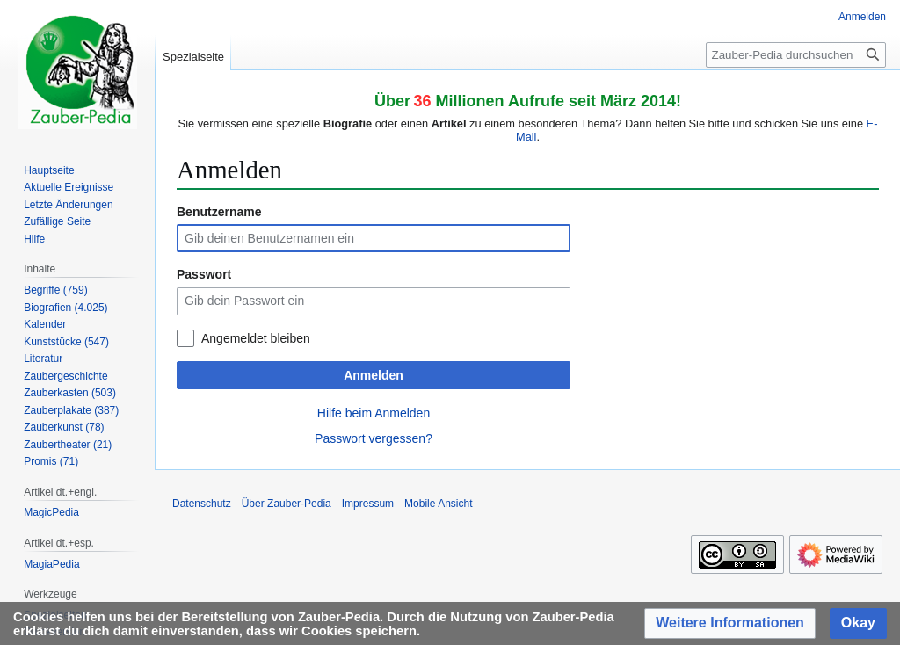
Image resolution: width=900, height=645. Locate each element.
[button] (730, 623)
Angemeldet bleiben (255, 338)
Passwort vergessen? (373, 438)
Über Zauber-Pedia (286, 503)
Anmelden (373, 375)
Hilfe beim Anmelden (373, 413)
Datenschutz (201, 503)
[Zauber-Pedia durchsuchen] (796, 55)
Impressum (368, 503)
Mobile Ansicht (438, 503)
